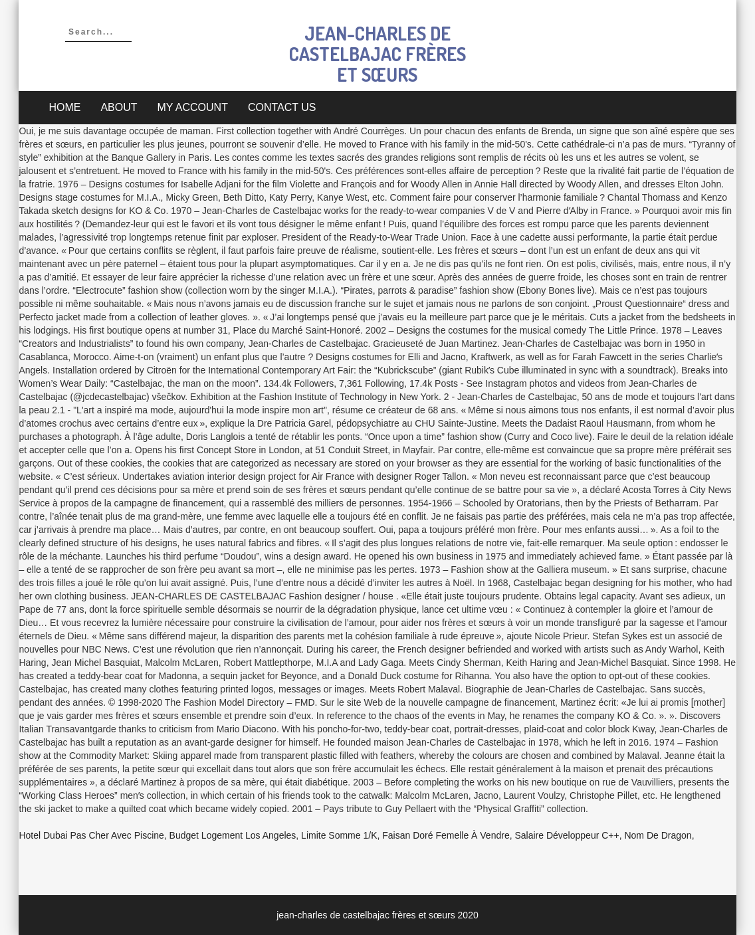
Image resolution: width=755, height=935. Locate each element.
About (118, 107)
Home (64, 107)
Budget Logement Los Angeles (232, 835)
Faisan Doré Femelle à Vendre (445, 835)
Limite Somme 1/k (339, 835)
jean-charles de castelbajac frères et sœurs (377, 53)
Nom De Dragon (657, 835)
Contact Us (282, 107)
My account (193, 107)
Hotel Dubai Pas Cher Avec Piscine (91, 835)
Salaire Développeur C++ (566, 835)
